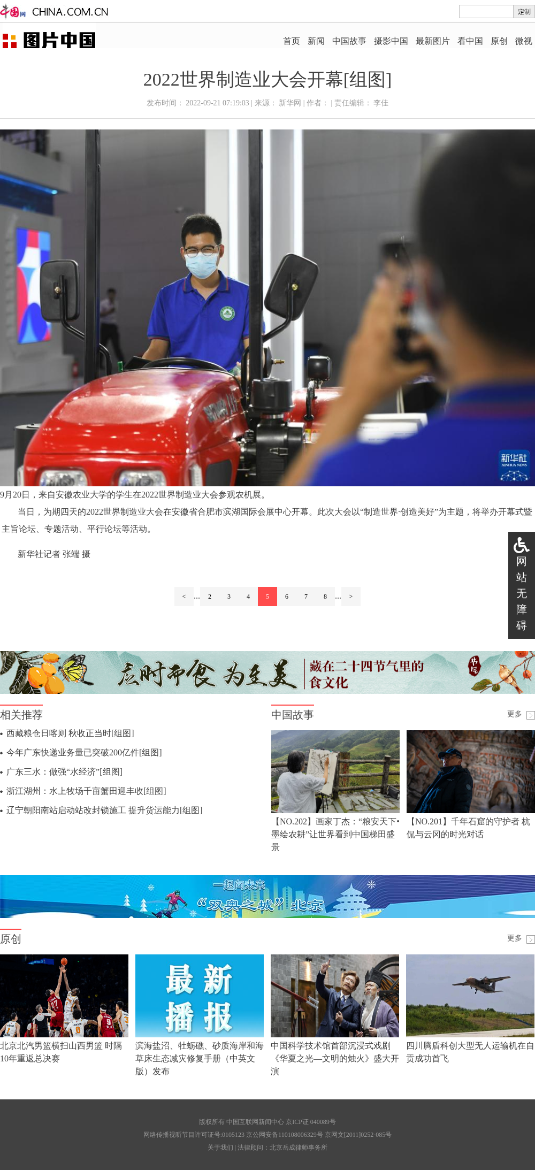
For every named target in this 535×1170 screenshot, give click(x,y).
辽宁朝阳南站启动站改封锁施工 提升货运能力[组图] (104, 810)
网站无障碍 (521, 593)
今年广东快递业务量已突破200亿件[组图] (84, 752)
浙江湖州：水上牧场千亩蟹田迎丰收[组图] (86, 791)
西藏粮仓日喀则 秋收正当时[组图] (70, 733)
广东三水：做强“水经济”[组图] (64, 771)
